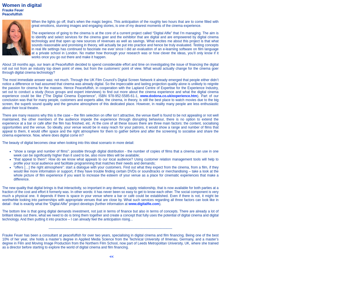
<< (112, 257)
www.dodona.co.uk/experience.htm (168, 96)
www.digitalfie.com (144, 204)
